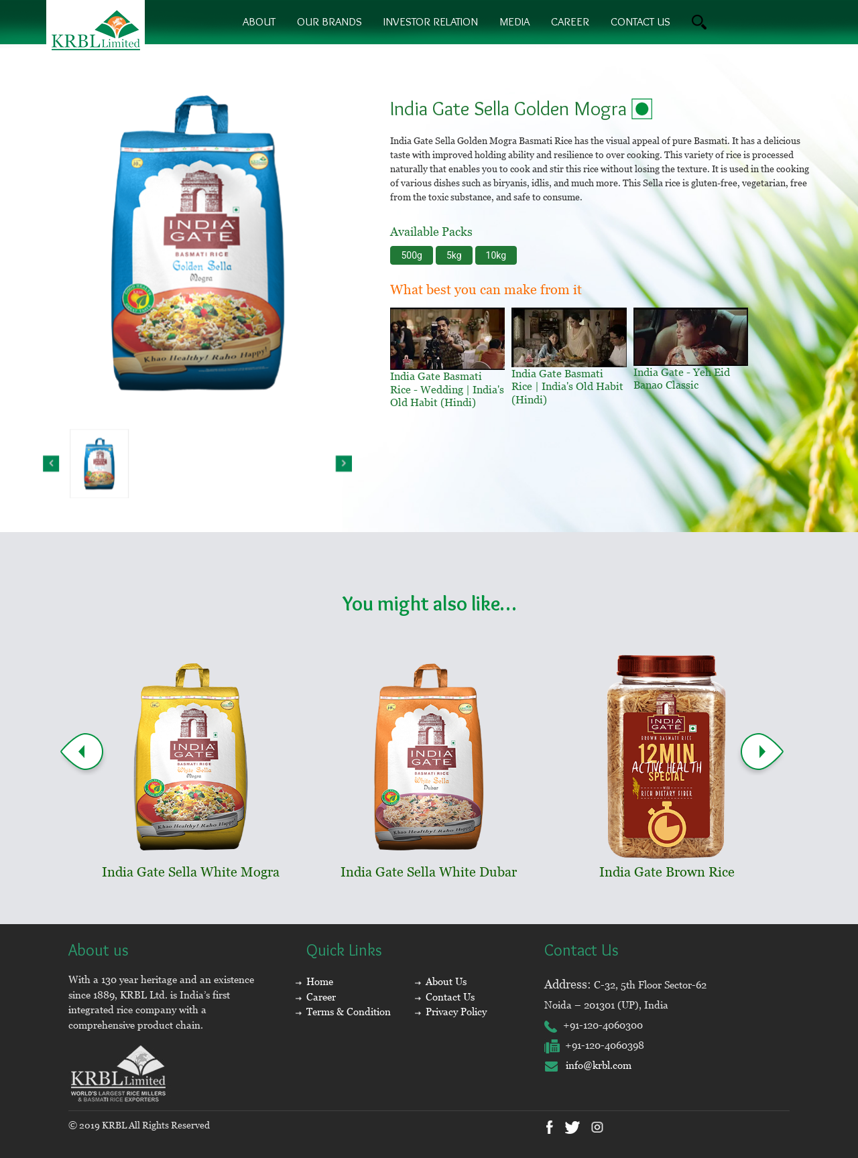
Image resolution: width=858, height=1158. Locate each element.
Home (319, 981)
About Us (446, 981)
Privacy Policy (456, 1011)
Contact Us (450, 997)
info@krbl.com (587, 1065)
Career (570, 21)
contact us (640, 21)
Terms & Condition (348, 1011)
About (259, 21)
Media (514, 21)
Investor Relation (430, 21)
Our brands (329, 21)
